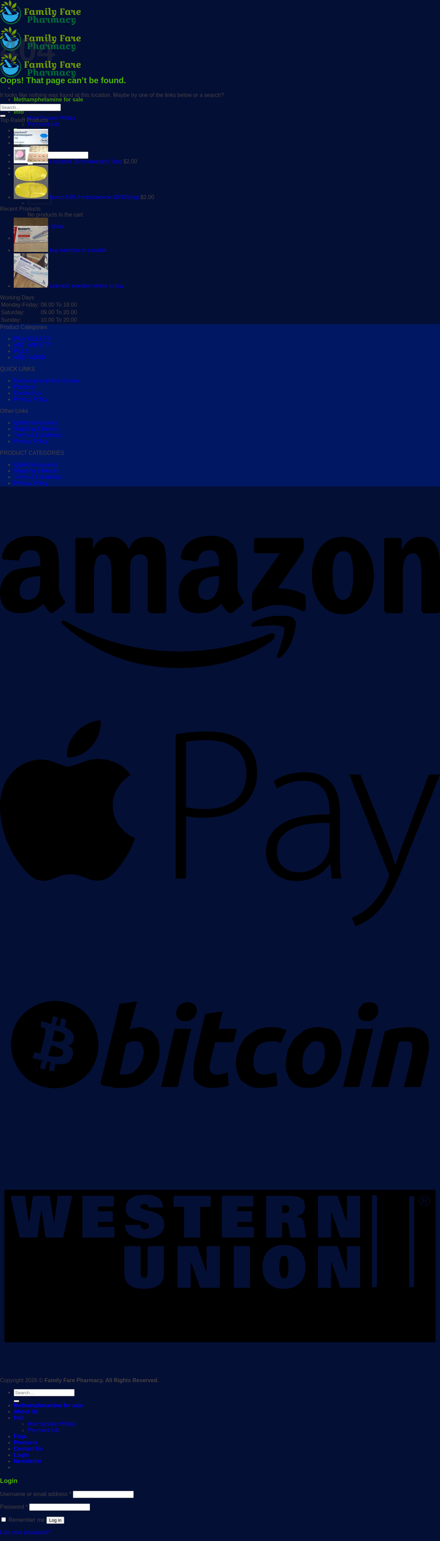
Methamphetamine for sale (48, 99)
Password (14, 1507)
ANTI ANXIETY (32, 345)
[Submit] (3, 116)
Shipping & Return (36, 429)
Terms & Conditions (38, 435)
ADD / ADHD (29, 357)
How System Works (51, 118)
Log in (55, 1520)
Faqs (20, 1436)
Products (24, 387)
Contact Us (27, 393)
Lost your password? (25, 1532)
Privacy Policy (31, 399)
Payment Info (44, 124)
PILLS (21, 351)
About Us (26, 1412)
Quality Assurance (36, 423)
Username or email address (35, 1494)
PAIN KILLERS (32, 339)
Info (19, 112)
